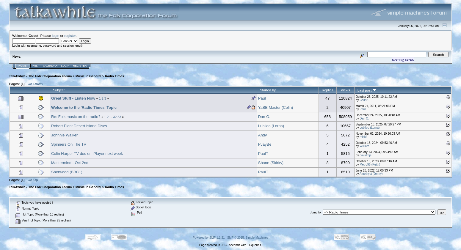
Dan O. (264, 116)
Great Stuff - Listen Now (73, 98)
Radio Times (114, 76)
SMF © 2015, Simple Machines (247, 237)
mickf (363, 137)
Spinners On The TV (68, 144)
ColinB (364, 100)
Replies (327, 90)
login (55, 35)
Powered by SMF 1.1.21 (209, 237)
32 (115, 117)
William (364, 146)
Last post (366, 90)
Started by (268, 90)
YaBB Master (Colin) (275, 107)
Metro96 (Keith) (370, 164)
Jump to (315, 212)
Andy (262, 135)
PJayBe (265, 144)
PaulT (263, 153)
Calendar (50, 65)
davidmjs (365, 155)
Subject (59, 90)
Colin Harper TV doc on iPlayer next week (87, 153)
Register (80, 65)
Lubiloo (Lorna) (271, 126)
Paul (262, 98)
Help (36, 65)
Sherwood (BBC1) (66, 172)
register (70, 35)
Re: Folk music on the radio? (75, 116)
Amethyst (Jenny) (371, 173)
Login (65, 65)
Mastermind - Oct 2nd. (70, 163)
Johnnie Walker (64, 135)
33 (119, 117)
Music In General (88, 76)
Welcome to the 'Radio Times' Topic (84, 107)
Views (345, 90)
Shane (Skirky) (270, 163)
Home (22, 65)
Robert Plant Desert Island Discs (79, 126)
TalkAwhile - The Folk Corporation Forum (40, 76)
